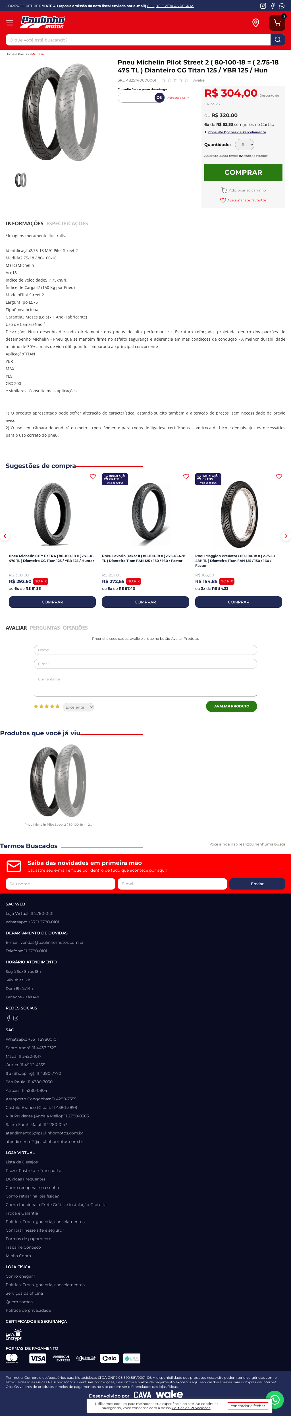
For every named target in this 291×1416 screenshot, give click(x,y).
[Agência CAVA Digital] (142, 1396)
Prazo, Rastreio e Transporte (33, 1170)
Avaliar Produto (231, 706)
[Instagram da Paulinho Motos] (263, 6)
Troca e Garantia (22, 1213)
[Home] (62, 23)
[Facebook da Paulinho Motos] (272, 6)
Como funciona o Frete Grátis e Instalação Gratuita (56, 1204)
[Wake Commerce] (169, 1396)
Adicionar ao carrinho (247, 190)
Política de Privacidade (191, 1408)
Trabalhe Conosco (23, 1247)
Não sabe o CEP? (178, 97)
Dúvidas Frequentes (25, 1179)
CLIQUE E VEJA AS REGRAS (170, 6)
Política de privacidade (28, 1310)
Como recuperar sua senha (32, 1187)
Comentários (145, 685)
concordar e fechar (248, 1405)
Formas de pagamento (28, 1238)
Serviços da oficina (24, 1293)
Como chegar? (20, 1276)
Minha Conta (18, 1255)
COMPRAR (52, 602)
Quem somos (19, 1301)
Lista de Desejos (22, 1162)
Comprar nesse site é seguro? (35, 1230)
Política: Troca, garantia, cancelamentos (45, 1221)
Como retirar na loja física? (32, 1196)
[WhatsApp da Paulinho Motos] (282, 6)
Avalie (199, 80)
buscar (278, 39)
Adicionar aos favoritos (246, 200)
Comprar (243, 172)
